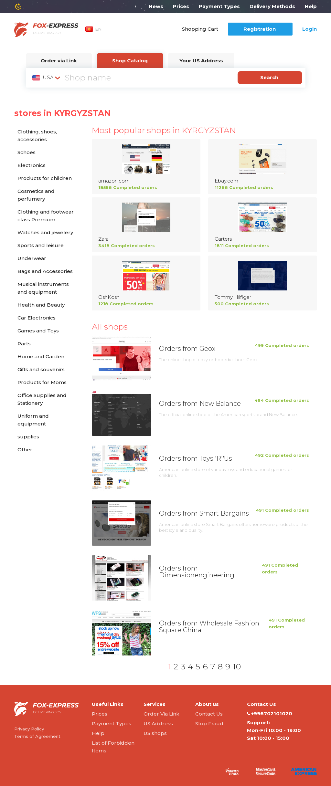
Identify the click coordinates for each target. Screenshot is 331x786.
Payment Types (219, 6)
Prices (181, 6)
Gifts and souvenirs (41, 369)
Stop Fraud (209, 723)
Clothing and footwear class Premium (45, 216)
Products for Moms (42, 382)
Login (309, 29)
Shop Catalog (130, 61)
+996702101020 (269, 714)
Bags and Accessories (45, 271)
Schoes (26, 152)
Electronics (31, 165)
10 (237, 666)
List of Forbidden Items (113, 747)
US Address (158, 723)
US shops (155, 733)
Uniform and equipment (33, 420)
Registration (259, 29)
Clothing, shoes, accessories (37, 135)
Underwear (31, 258)
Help (311, 6)
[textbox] (46, 77)
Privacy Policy (29, 728)
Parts (24, 344)
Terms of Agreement (37, 736)
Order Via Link (161, 714)
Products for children (44, 178)
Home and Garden (40, 356)
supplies (28, 437)
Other (24, 449)
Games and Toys (38, 331)
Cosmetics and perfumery (36, 195)
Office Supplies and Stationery (42, 399)
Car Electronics (36, 318)
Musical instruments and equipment (43, 288)
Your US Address (201, 61)
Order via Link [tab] (59, 61)
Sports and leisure (40, 245)
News (156, 6)
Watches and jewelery (45, 232)
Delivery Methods (272, 6)
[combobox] (46, 77)
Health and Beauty (41, 305)
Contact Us (209, 714)
